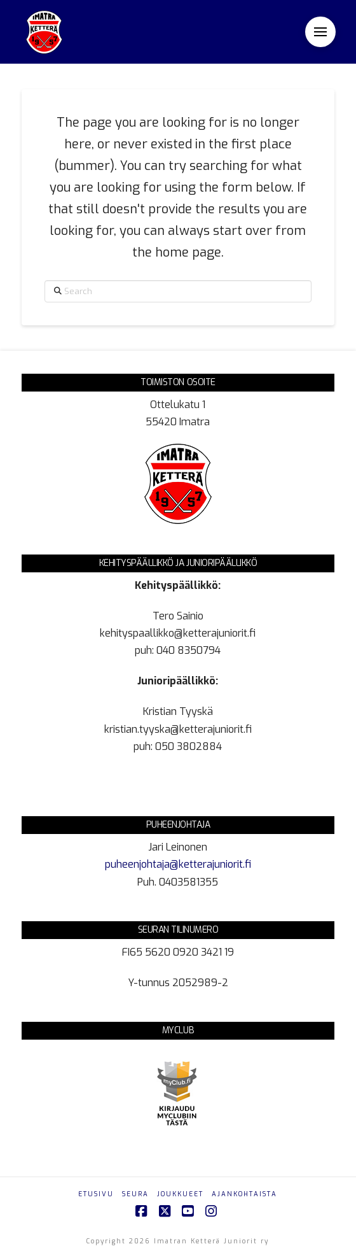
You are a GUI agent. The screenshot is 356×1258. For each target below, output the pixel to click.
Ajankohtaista (244, 1194)
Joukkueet (180, 1194)
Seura (135, 1194)
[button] (320, 32)
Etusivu (96, 1194)
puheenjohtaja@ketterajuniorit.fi (178, 864)
